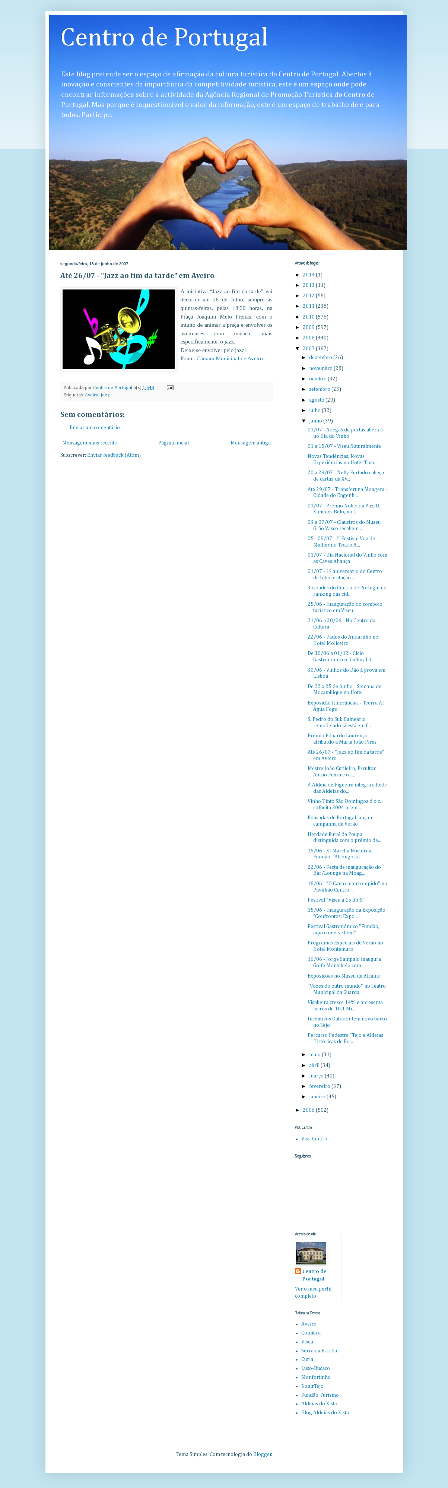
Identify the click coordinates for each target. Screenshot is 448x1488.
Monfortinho (316, 1377)
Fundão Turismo (320, 1395)
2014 (309, 275)
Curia (307, 1359)
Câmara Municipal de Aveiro (230, 358)
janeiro (318, 1096)
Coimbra (311, 1333)
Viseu (307, 1342)
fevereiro (320, 1086)
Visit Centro (314, 1139)
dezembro (321, 357)
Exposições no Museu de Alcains (344, 976)
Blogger (262, 1454)
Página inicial (173, 443)
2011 (309, 306)
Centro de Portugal (164, 38)
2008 (309, 338)
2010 (309, 317)
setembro (320, 389)
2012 (309, 295)
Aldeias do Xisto (319, 1403)
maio (315, 1054)
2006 (309, 1110)
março (317, 1076)
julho (315, 410)
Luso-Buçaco (315, 1368)
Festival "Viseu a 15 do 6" (336, 900)
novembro (321, 368)
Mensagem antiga (251, 443)
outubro (318, 379)
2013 (309, 285)
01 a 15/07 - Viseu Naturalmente (344, 446)
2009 (309, 327)
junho (316, 421)
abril (315, 1065)
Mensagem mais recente (89, 443)
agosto (317, 400)
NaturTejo (312, 1386)
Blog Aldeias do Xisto (325, 1412)
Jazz (105, 395)
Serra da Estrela (319, 1351)
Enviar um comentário (95, 427)
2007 (309, 348)
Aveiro (91, 395)
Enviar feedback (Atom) (114, 455)
